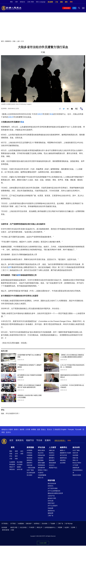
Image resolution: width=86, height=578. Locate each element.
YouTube (84, 2)
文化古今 (51, 465)
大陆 (13, 41)
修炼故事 (50, 513)
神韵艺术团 (13, 527)
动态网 (66, 527)
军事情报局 (41, 465)
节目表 (39, 440)
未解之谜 (51, 450)
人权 (18, 41)
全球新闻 (29, 450)
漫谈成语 (51, 460)
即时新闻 (12, 464)
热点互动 (40, 453)
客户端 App (68, 523)
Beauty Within (77, 462)
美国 (10, 453)
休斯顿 (33, 429)
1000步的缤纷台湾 (78, 471)
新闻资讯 (8, 41)
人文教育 (52, 447)
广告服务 (52, 523)
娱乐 (22, 451)
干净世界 (31, 527)
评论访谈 (41, 447)
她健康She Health (65, 453)
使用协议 (37, 523)
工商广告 (50, 515)
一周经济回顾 (31, 467)
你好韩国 (75, 455)
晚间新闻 (29, 458)
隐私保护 (29, 523)
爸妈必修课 (52, 462)
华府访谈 (29, 465)
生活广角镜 (76, 450)
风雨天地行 (51, 503)
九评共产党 (51, 496)
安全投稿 (44, 523)
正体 (28, 2)
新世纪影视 (5, 530)
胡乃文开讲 (63, 455)
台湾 (16, 453)
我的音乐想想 (77, 475)
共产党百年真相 (52, 488)
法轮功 (40, 114)
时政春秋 (40, 458)
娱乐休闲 (76, 447)
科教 (16, 458)
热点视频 (19, 462)
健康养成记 (63, 458)
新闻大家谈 (41, 450)
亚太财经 (29, 475)
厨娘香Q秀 (76, 467)
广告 (56, 2)
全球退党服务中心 (50, 527)
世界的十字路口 (43, 470)
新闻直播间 (67, 8)
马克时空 (40, 472)
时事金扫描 (41, 455)
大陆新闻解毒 (42, 475)
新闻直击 (29, 460)
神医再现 (62, 460)
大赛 (16, 2)
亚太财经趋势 (31, 472)
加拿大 (16, 429)
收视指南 (21, 523)
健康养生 (63, 447)
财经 (16, 456)
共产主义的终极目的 (54, 491)
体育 (22, 453)
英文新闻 (50, 2)
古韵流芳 (51, 455)
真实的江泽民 (52, 498)
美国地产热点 (53, 467)
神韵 (11, 2)
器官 (10, 267)
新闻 (12, 447)
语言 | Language (40, 2)
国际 (10, 451)
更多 (12, 530)
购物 (71, 2)
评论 (10, 456)
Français (71, 429)
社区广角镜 (30, 470)
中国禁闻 (29, 455)
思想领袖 (40, 460)
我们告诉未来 (52, 483)
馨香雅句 (51, 458)
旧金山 (43, 429)
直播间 (48, 440)
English (63, 429)
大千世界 (75, 465)
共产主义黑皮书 (52, 505)
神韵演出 (12, 469)
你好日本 (75, 453)
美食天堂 (75, 458)
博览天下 (12, 467)
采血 (51, 114)
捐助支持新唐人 (60, 440)
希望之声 (39, 527)
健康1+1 (62, 450)
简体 (32, 2)
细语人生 (40, 477)
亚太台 (49, 429)
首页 (2, 41)
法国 (38, 429)
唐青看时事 (41, 467)
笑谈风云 (51, 453)
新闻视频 (30, 447)
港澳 (16, 451)
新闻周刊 (29, 462)
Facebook (77, 2)
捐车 (66, 2)
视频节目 (30, 440)
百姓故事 (50, 508)
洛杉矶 (22, 429)
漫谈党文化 (51, 510)
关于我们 (13, 523)
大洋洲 (27, 429)
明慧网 (60, 527)
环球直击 (29, 453)
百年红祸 (50, 501)
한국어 (8, 432)
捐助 (61, 2)
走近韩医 (62, 462)
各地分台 (22, 2)
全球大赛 (19, 469)
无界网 (73, 527)
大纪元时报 (23, 527)
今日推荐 (19, 464)
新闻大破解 (41, 462)
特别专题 (51, 480)
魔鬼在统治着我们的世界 (55, 493)
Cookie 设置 (43, 543)
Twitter (80, 2)
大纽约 (10, 429)
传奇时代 (50, 486)
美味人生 (75, 460)
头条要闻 (12, 462)
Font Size (76, 108)
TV (74, 8)
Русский (78, 429)
